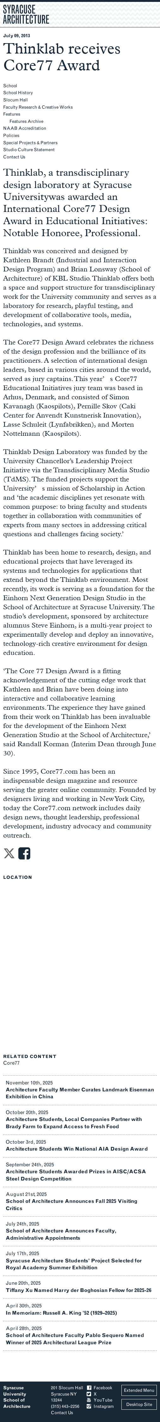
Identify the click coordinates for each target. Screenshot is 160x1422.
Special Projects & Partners (30, 142)
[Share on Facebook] (24, 856)
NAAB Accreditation (24, 128)
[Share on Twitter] (9, 856)
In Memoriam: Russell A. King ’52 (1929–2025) (61, 1313)
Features (11, 114)
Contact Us (14, 157)
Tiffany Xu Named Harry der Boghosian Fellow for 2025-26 (78, 1290)
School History (18, 92)
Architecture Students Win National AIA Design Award (77, 1149)
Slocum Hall (15, 100)
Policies (11, 135)
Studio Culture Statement (29, 149)
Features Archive (26, 121)
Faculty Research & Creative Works (38, 107)
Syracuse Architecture (26, 13)
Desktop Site (139, 1404)
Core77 (11, 1063)
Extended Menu (139, 1390)
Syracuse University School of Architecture (16, 1397)
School (10, 85)
